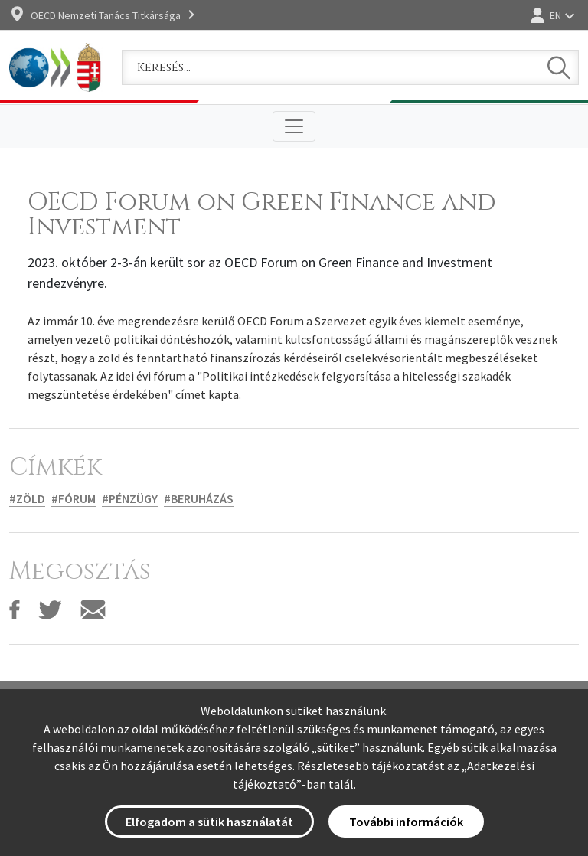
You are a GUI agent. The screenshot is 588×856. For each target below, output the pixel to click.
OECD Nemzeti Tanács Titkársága (106, 15)
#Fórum (73, 498)
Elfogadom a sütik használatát (209, 821)
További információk (406, 821)
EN (555, 15)
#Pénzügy (130, 498)
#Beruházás (199, 498)
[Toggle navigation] (294, 126)
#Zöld (27, 498)
